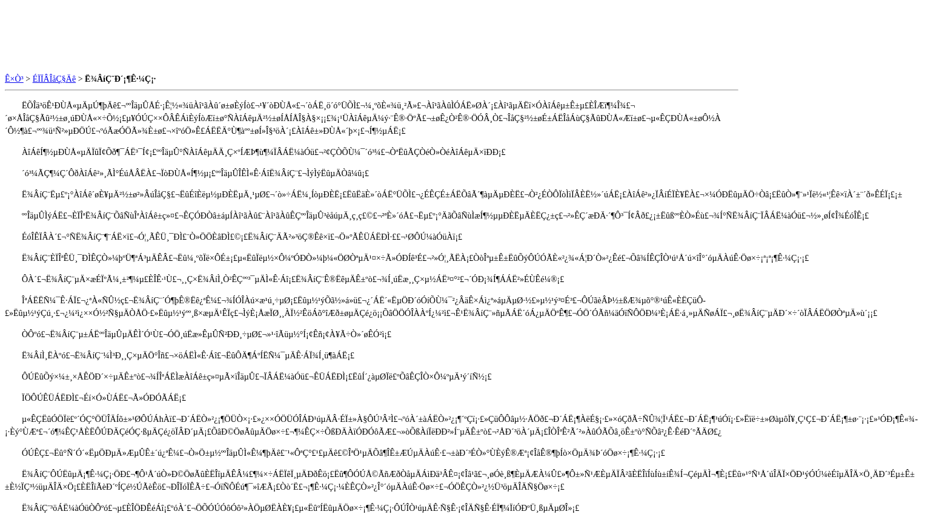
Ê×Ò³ (14, 79)
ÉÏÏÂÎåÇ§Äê (54, 79)
